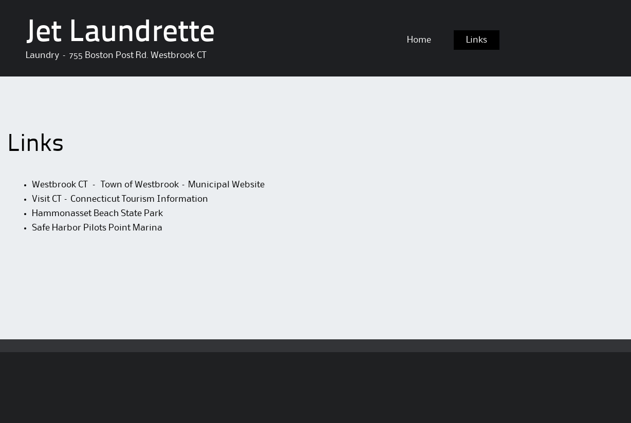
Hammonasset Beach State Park (97, 213)
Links (476, 40)
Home (419, 40)
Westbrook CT (60, 185)
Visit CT (47, 199)
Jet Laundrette (120, 33)
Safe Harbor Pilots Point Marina (97, 228)
